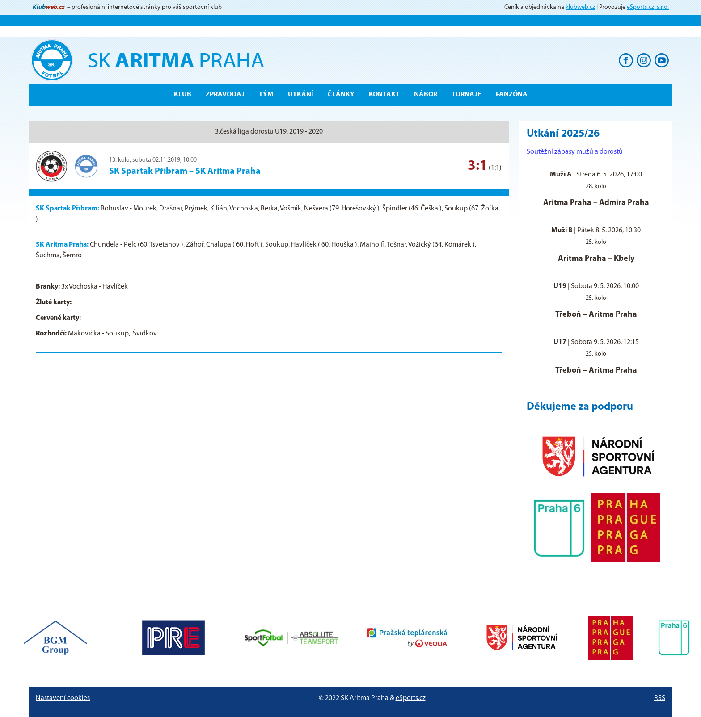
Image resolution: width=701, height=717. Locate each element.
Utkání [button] (300, 94)
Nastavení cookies (63, 698)
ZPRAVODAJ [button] (225, 94)
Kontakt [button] (384, 94)
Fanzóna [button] (512, 94)
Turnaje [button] (466, 94)
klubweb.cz (580, 7)
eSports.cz (411, 698)
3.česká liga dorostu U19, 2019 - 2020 (269, 131)
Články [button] (341, 94)
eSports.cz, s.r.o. (648, 7)
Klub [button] (182, 94)
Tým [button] (266, 94)
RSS (659, 698)
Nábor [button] (425, 94)
